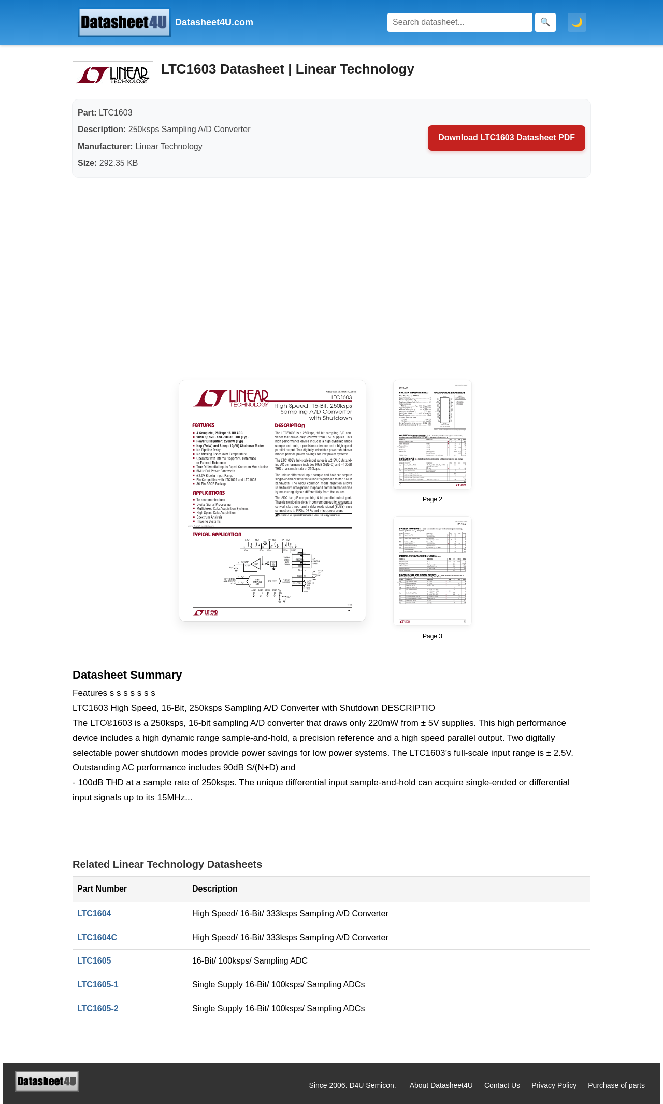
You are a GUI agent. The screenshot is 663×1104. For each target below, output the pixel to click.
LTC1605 (94, 960)
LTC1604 (94, 913)
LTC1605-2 (98, 1008)
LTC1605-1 (98, 984)
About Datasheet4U (441, 1085)
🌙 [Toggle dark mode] (577, 22)
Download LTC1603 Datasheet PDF (506, 137)
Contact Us (502, 1085)
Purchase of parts (616, 1085)
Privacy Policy (553, 1085)
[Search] (459, 22)
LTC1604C (97, 937)
